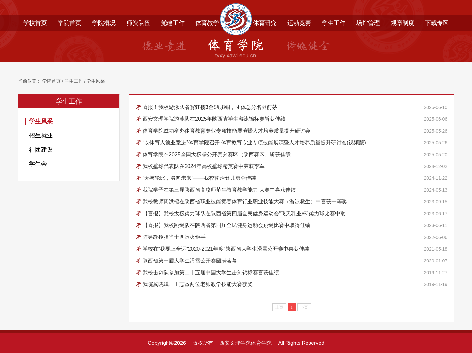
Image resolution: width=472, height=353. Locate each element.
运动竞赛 (299, 23)
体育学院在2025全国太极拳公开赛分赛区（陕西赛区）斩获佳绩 (217, 154)
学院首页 (69, 23)
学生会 (38, 163)
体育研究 (265, 23)
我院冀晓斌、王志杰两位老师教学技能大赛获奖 (198, 284)
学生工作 (333, 23)
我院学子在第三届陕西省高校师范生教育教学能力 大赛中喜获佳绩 (219, 190)
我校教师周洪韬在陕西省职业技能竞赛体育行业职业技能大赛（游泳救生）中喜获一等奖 (245, 201)
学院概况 (104, 23)
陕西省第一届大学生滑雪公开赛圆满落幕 (190, 260)
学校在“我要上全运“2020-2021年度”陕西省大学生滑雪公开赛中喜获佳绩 (226, 249)
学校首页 (35, 23)
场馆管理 (368, 23)
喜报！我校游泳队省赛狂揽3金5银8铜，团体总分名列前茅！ (213, 107)
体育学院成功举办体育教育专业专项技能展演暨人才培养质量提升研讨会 (226, 131)
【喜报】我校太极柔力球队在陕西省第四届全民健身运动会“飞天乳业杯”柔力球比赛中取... (246, 213)
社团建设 (41, 149)
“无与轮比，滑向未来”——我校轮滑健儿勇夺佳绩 (199, 178)
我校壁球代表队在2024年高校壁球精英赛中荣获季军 (204, 166)
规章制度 (402, 23)
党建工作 (173, 23)
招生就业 (41, 135)
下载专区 (437, 23)
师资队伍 (138, 23)
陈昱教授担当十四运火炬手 (174, 237)
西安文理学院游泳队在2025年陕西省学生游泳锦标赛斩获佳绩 (214, 119)
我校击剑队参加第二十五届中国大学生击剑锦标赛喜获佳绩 (211, 272)
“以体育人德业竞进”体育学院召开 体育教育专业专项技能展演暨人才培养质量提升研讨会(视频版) (254, 142)
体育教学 (207, 23)
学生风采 (96, 81)
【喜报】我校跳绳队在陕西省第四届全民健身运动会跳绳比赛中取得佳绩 (226, 225)
